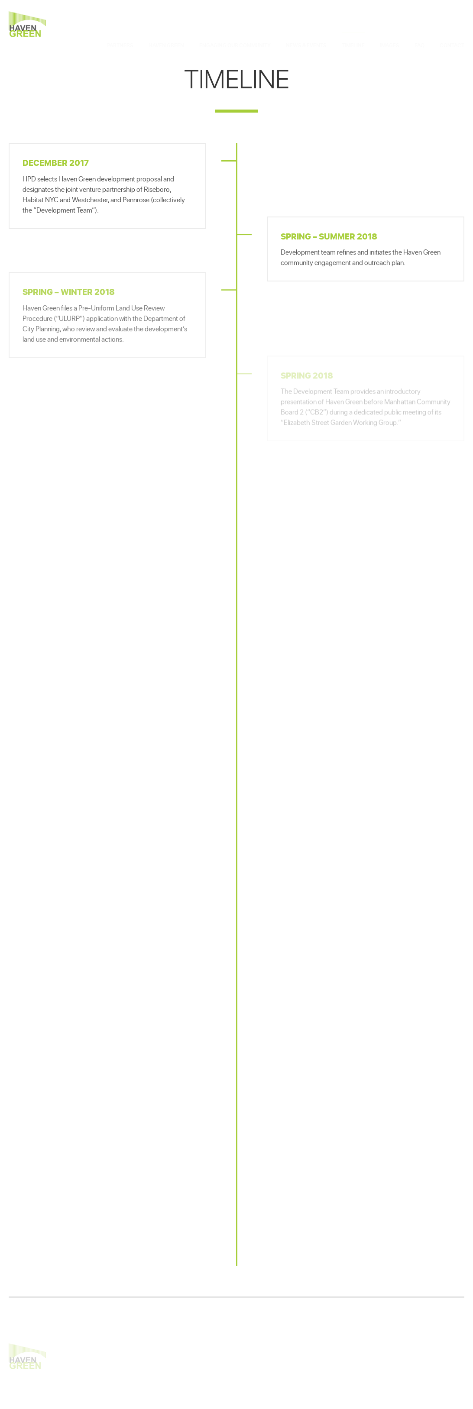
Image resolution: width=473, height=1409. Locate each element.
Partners (120, 25)
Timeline (353, 25)
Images (389, 25)
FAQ (419, 25)
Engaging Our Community (235, 25)
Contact (452, 25)
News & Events (306, 25)
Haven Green (27, 24)
